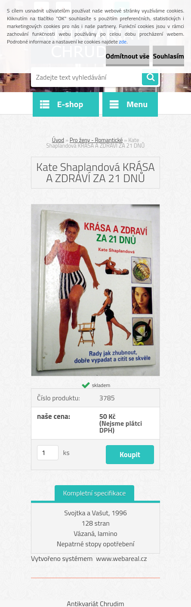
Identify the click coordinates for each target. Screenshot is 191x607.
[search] (150, 77)
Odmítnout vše (128, 56)
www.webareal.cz (121, 558)
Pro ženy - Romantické (96, 140)
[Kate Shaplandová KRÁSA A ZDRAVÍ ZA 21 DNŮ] (95, 208)
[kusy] (48, 452)
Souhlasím (168, 56)
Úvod (58, 140)
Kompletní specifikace (94, 493)
